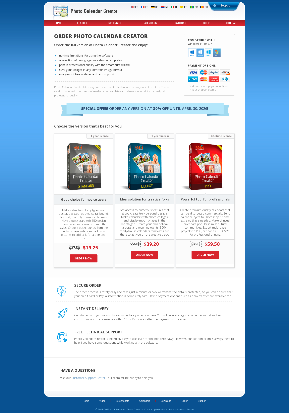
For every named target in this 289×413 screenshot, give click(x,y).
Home (58, 23)
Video (102, 401)
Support (202, 401)
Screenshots (115, 23)
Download (179, 23)
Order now (83, 258)
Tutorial (230, 23)
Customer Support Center (88, 378)
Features (83, 23)
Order (206, 23)
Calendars (150, 23)
